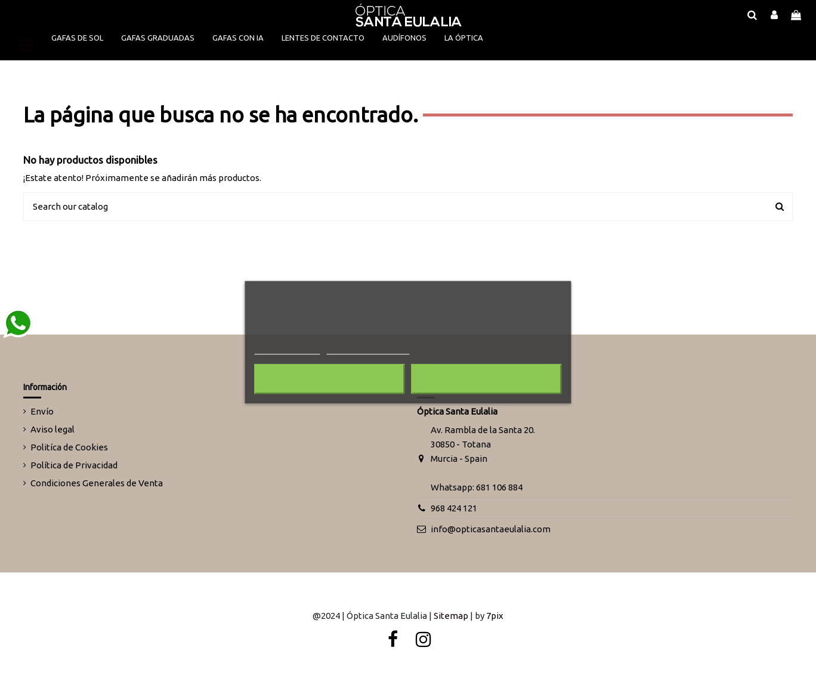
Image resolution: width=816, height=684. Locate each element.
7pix (494, 616)
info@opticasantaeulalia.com (491, 529)
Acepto (487, 379)
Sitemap (451, 616)
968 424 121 (454, 508)
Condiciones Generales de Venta (96, 483)
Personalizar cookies (368, 348)
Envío (42, 411)
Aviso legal (52, 429)
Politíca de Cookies (69, 447)
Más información (287, 348)
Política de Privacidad (74, 465)
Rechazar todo (329, 379)
